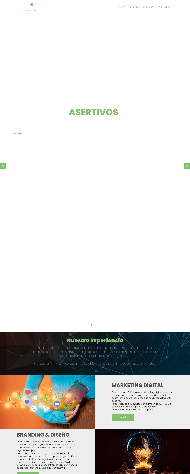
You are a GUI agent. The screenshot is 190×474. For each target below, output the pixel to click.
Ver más (18, 133)
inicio (122, 6)
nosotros (134, 6)
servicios (148, 6)
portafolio (163, 6)
